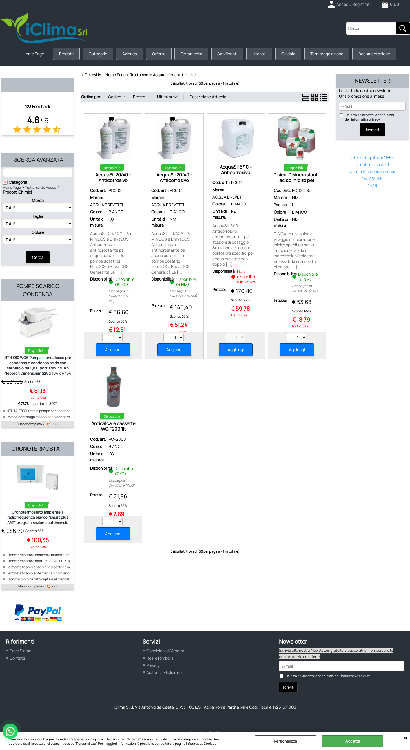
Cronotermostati (38, 448)
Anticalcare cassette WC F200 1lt (113, 426)
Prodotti (66, 54)
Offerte (158, 54)
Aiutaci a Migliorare (164, 672)
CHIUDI (405, 738)
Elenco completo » (31, 424)
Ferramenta (191, 54)
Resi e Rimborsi (160, 658)
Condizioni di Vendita (165, 650)
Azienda (129, 54)
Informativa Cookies (201, 743)
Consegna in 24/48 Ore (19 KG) (119, 296)
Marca (38, 200)
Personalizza (285, 741)
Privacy (153, 665)
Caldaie (288, 54)
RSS (55, 424)
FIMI (295, 197)
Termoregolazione (326, 54)
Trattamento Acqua (40, 187)
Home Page (33, 54)
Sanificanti (227, 54)
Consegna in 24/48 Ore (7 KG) (122, 483)
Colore (38, 232)
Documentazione (374, 54)
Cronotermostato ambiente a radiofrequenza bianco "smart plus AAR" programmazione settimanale (37, 517)
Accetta (352, 741)
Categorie (98, 54)
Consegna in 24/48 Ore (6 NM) (183, 293)
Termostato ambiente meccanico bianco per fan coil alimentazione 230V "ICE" (68, 573)
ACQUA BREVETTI (106, 204)
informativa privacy (365, 119)
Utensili (259, 54)
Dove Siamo (20, 650)
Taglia (37, 216)
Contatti (17, 658)
